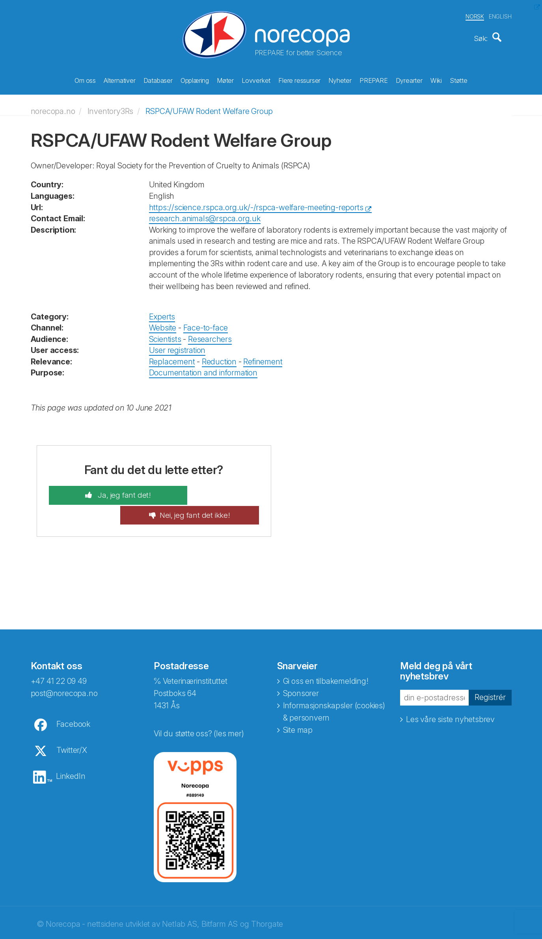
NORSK (475, 15)
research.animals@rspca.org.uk (205, 214)
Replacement (172, 357)
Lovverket (256, 79)
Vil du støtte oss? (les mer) (199, 710)
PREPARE (373, 79)
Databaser (158, 79)
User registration (177, 346)
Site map (298, 706)
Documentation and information (203, 368)
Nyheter (340, 79)
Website (163, 324)
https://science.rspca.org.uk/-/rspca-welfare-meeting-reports (256, 203)
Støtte (458, 79)
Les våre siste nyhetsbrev (450, 695)
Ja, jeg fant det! (104, 491)
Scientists (165, 335)
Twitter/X (71, 727)
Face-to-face (205, 324)
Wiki (436, 79)
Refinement (262, 357)
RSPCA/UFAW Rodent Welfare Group (209, 107)
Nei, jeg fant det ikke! (214, 491)
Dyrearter (409, 79)
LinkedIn (70, 753)
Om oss (85, 79)
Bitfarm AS (219, 900)
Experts (162, 312)
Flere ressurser (299, 79)
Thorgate (267, 900)
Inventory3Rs (111, 107)
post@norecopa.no (64, 670)
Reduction (219, 357)
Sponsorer (301, 670)
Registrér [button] (490, 674)
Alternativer (120, 79)
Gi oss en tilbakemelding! (326, 658)
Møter (225, 79)
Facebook (73, 701)
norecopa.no (53, 107)
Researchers (210, 335)
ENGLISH (500, 15)
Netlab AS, (180, 900)
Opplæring (195, 79)
